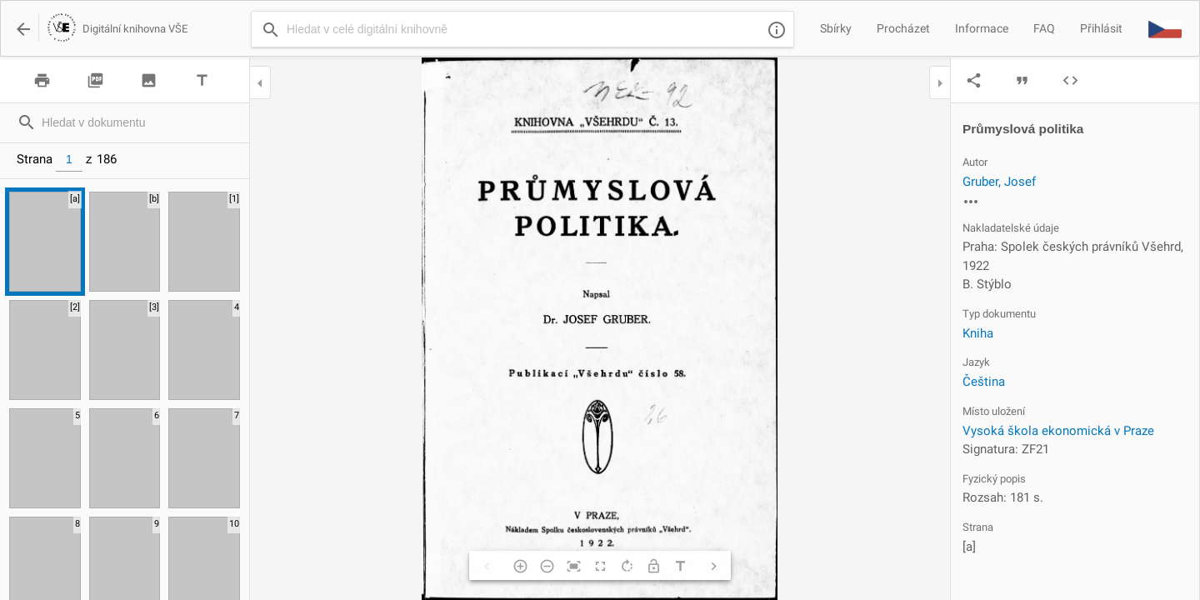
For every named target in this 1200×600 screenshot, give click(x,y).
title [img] (202, 80)
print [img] (42, 80)
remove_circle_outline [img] (546, 566)
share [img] (973, 80)
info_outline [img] (777, 30)
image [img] (149, 80)
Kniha (977, 333)
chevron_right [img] (713, 566)
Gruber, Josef (999, 181)
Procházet (903, 28)
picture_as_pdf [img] (95, 80)
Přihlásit (1101, 28)
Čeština (983, 381)
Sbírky (836, 28)
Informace (981, 28)
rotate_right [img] (626, 566)
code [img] (1070, 80)
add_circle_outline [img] (520, 566)
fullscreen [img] (600, 566)
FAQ (1044, 28)
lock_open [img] (653, 566)
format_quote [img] (1022, 80)
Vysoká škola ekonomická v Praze (1058, 430)
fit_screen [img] (573, 566)
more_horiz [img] (971, 202)
